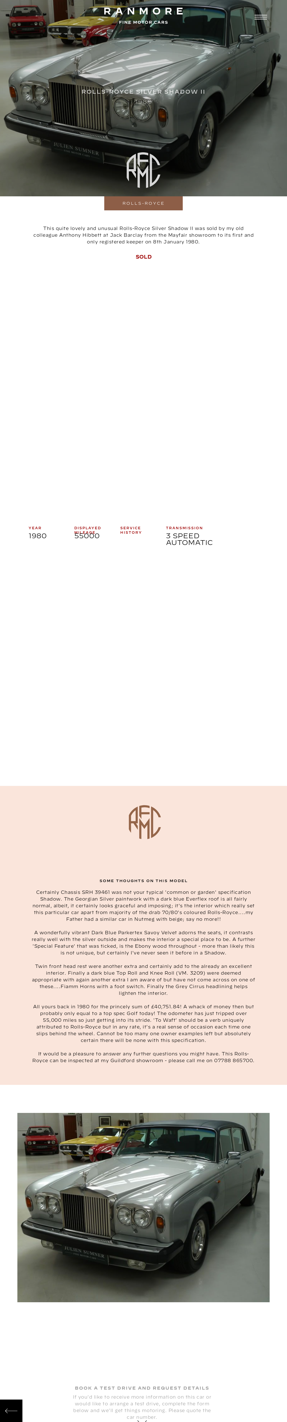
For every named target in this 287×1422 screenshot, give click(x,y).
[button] (260, 18)
